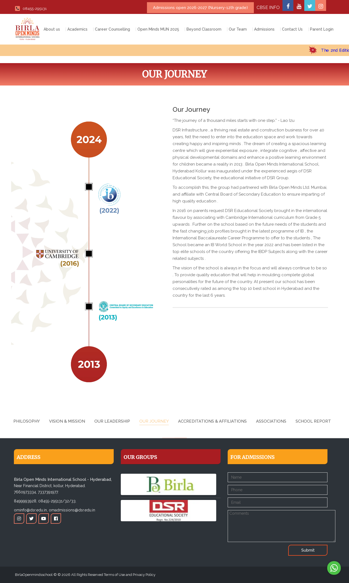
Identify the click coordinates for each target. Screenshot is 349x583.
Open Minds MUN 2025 (158, 29)
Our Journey (154, 421)
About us (52, 29)
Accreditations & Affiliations (212, 421)
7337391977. (48, 492)
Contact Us (292, 29)
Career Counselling (112, 29)
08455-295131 (31, 8)
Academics (77, 29)
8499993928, (25, 501)
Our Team (238, 29)
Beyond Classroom (203, 29)
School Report (313, 421)
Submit (308, 550)
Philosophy (26, 421)
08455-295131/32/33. (57, 501)
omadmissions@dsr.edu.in (72, 510)
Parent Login (321, 29)
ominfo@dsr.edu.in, (31, 510)
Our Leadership (112, 421)
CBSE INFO (268, 7)
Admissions (264, 29)
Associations (271, 421)
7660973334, (25, 492)
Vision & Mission (67, 421)
